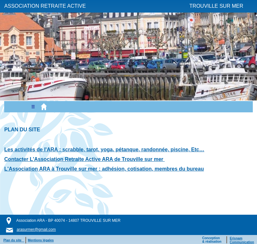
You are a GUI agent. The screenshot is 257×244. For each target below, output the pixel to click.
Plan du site (13, 240)
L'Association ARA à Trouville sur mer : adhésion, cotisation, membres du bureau (104, 169)
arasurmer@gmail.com (36, 229)
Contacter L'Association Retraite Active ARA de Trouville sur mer (84, 159)
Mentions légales (41, 240)
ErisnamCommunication (242, 240)
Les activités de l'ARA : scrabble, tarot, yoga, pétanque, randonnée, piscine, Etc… (104, 149)
